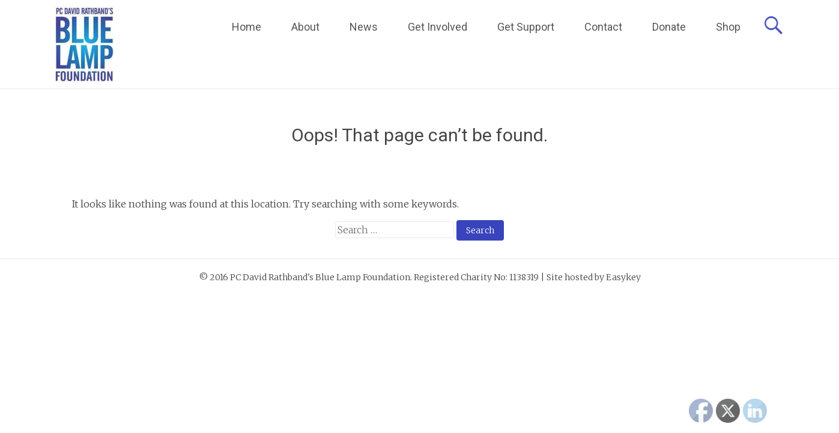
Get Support (525, 26)
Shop (728, 26)
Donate (669, 26)
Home (246, 26)
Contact (603, 26)
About (305, 26)
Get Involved (437, 26)
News (364, 26)
